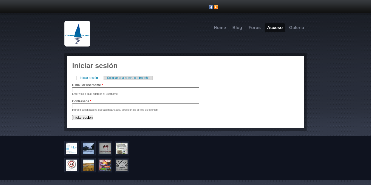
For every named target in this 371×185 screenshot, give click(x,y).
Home (220, 27)
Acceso (275, 27)
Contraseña (81, 101)
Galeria (296, 27)
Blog (237, 27)
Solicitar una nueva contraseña (128, 78)
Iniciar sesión (90, 78)
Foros (255, 27)
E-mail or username (87, 85)
